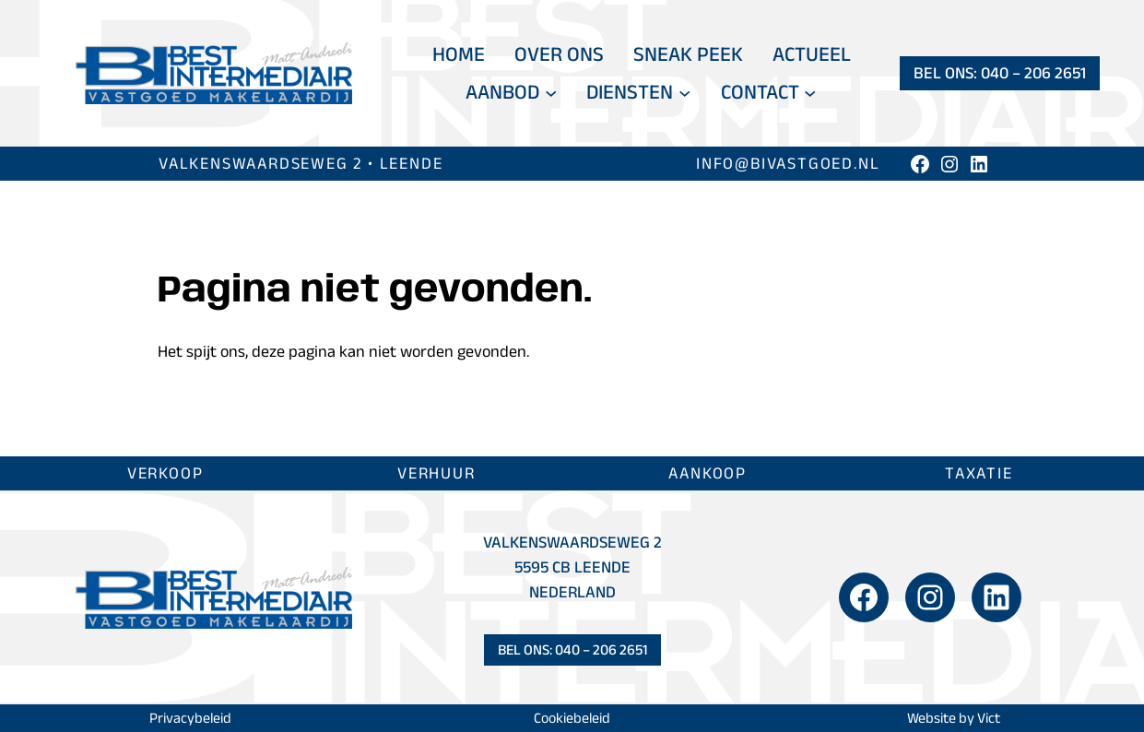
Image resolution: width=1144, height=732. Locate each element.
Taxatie (979, 473)
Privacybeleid (190, 718)
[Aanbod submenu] (551, 92)
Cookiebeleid (572, 718)
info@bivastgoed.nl (787, 163)
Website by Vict (953, 718)
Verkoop (165, 473)
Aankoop (707, 473)
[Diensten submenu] (684, 92)
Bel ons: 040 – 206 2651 (1000, 73)
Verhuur (436, 473)
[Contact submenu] (810, 92)
